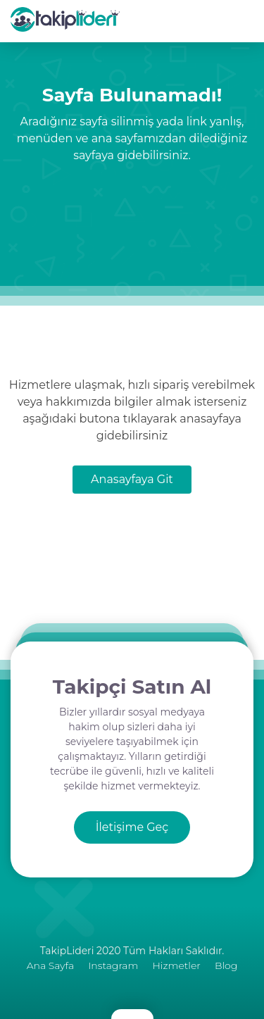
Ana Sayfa (50, 965)
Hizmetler (176, 965)
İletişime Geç (132, 827)
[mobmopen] (260, 0)
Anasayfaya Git (132, 479)
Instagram (113, 965)
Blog (226, 965)
